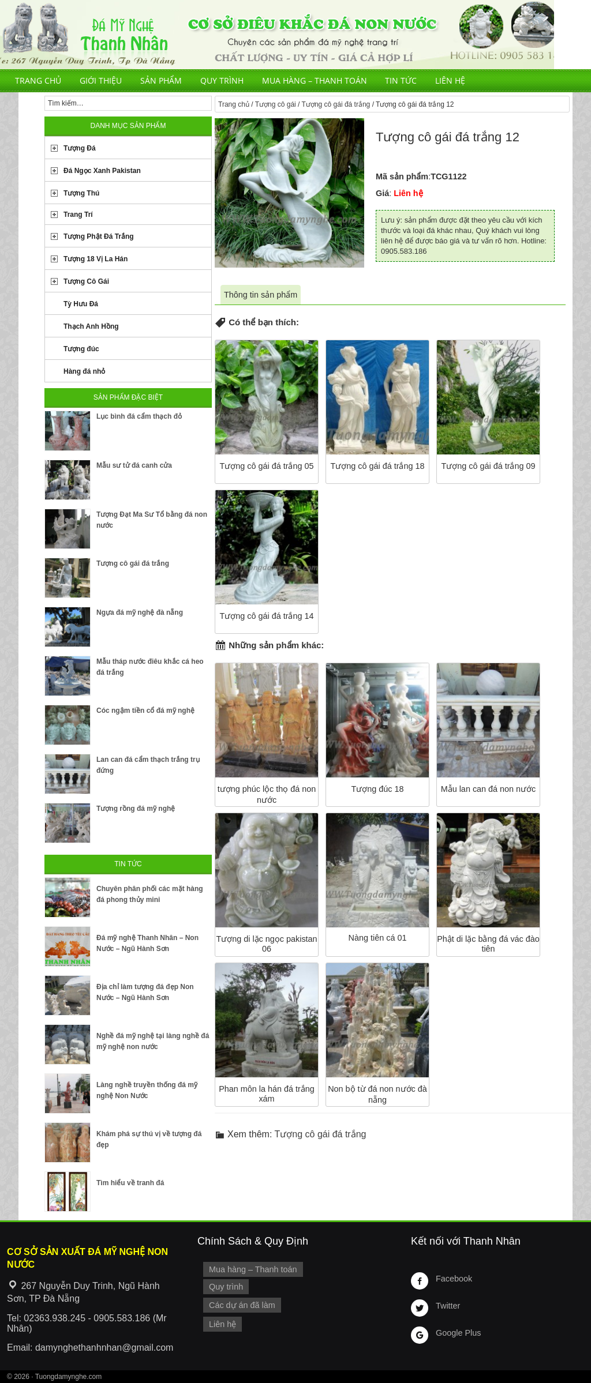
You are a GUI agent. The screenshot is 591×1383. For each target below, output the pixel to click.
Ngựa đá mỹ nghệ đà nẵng (139, 612)
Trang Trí (78, 215)
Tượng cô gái (275, 104)
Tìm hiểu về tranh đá (130, 1183)
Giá (382, 193)
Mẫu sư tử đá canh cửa (134, 465)
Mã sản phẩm (402, 176)
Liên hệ (450, 80)
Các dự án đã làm (242, 1305)
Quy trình (222, 80)
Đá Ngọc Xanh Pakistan (102, 171)
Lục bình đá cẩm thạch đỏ (139, 416)
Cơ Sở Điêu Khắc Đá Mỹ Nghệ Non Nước (277, 34)
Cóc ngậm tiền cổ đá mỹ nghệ (145, 710)
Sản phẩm (161, 80)
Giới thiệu (101, 80)
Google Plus (458, 1332)
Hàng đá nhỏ (84, 371)
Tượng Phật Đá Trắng (98, 236)
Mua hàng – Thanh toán (314, 80)
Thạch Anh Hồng (91, 326)
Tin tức (401, 80)
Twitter (448, 1305)
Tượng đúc (81, 349)
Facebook (454, 1278)
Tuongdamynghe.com (68, 1377)
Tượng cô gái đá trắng (336, 104)
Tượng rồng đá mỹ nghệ (135, 809)
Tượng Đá (79, 148)
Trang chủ (38, 80)
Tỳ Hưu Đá (80, 304)
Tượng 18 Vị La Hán (95, 259)
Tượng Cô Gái (86, 281)
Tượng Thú (81, 193)
